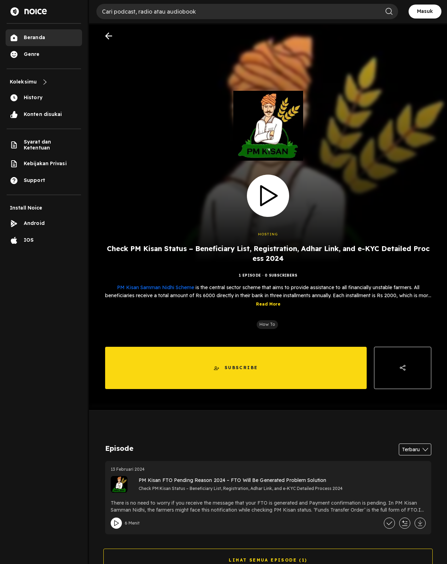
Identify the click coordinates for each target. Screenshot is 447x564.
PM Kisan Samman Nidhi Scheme (155, 287)
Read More (268, 304)
